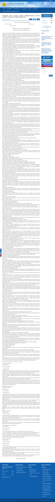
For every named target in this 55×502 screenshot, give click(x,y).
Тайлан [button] (30, 8)
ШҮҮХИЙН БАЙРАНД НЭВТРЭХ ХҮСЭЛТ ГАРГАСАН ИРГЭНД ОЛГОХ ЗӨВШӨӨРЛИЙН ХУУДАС (47, 491)
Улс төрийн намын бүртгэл (33, 476)
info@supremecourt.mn (8, 477)
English (51, 0)
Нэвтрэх (50, 75)
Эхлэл (4, 8)
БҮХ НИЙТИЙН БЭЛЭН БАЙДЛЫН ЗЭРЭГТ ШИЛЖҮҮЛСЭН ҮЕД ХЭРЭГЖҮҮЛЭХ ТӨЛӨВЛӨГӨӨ (47, 485)
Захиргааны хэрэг (45, 22)
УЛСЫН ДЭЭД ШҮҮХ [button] (17, 8)
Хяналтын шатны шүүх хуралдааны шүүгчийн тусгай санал (47, 27)
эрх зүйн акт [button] (24, 8)
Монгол (47, 0)
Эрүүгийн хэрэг (44, 18)
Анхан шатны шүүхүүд (19, 470)
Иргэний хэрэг (44, 20)
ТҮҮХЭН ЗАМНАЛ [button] (9, 8)
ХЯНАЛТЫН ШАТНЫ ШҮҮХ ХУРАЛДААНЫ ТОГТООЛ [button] (11, 11)
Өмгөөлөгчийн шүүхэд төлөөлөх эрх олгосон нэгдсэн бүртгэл (34, 473)
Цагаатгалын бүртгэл (32, 469)
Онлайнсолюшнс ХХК (47, 500)
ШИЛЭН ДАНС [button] (35, 8)
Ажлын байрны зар (19, 468)
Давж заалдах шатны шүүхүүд (21, 472)
